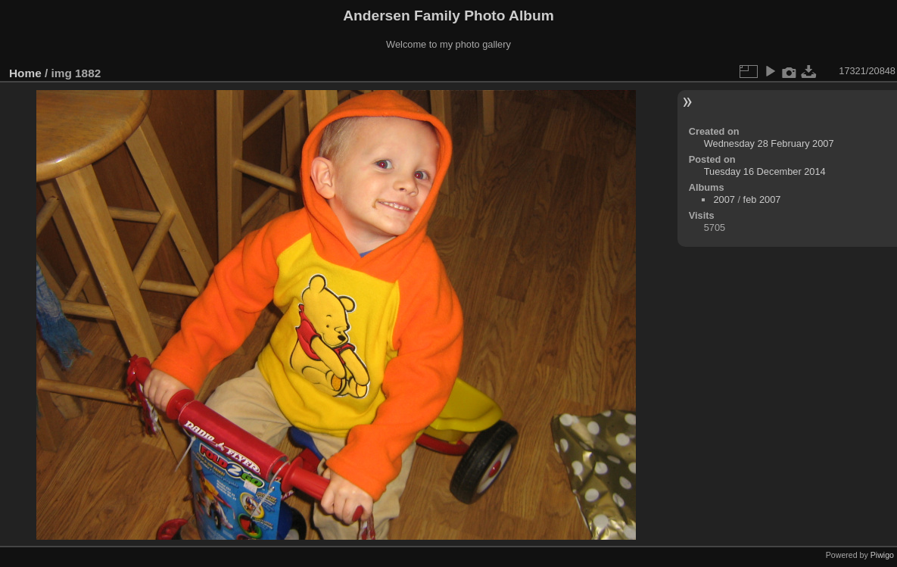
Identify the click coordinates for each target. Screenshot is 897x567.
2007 (723, 199)
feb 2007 (762, 199)
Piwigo (882, 554)
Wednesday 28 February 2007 (769, 143)
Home (25, 73)
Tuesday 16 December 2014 (765, 171)
